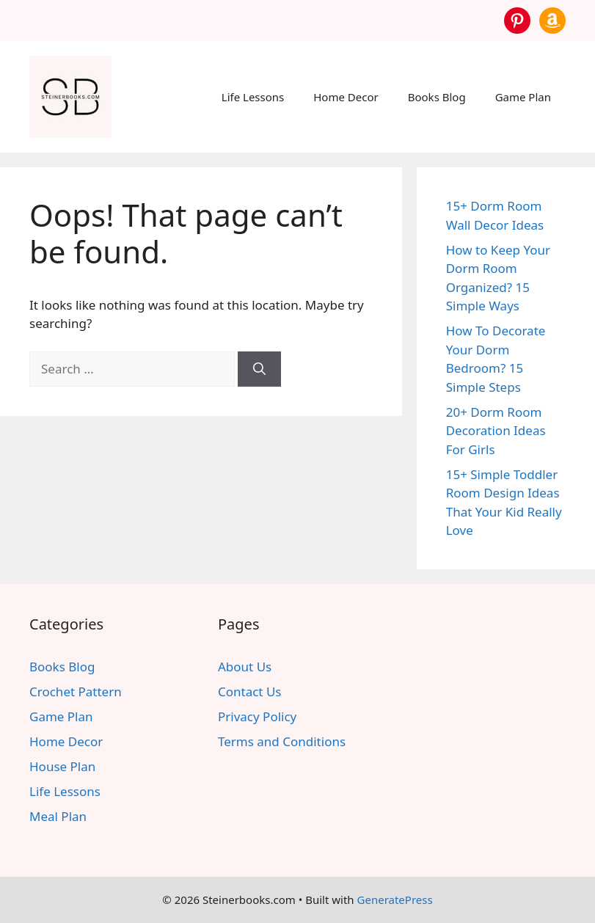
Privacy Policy (257, 716)
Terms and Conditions (282, 741)
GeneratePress (395, 899)
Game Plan (523, 97)
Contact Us (250, 691)
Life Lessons (253, 97)
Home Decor (345, 97)
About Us (244, 666)
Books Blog (437, 97)
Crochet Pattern (75, 691)
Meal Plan (58, 816)
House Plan (62, 766)
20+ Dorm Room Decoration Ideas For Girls (496, 431)
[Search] (259, 369)
